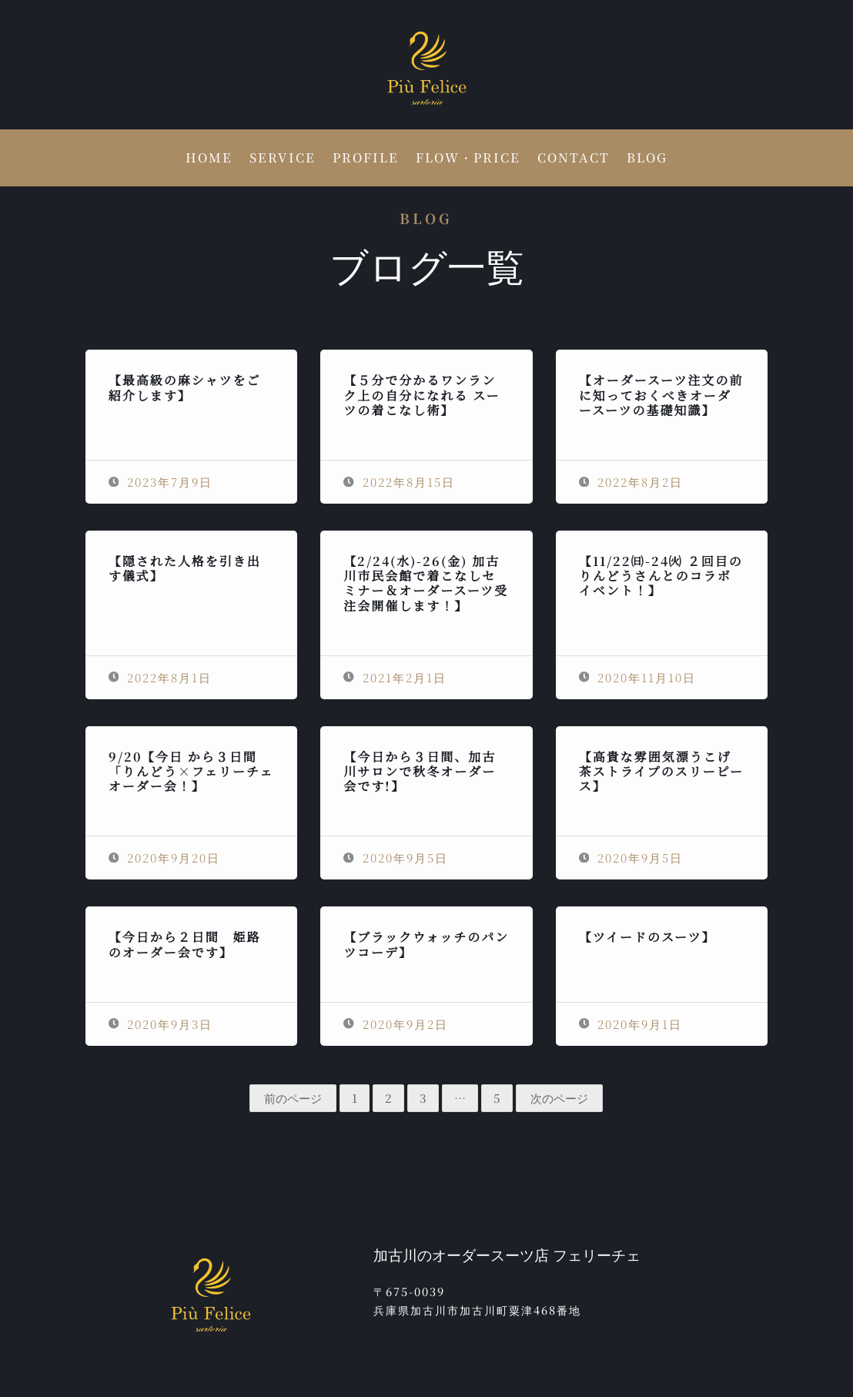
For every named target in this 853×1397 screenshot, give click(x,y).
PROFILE (366, 159)
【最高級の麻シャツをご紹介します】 (185, 387)
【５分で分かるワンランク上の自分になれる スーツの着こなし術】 (421, 394)
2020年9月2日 (395, 1024)
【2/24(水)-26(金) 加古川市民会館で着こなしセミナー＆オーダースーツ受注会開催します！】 (425, 583)
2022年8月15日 (399, 482)
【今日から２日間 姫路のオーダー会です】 (185, 944)
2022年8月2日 (631, 482)
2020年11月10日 (638, 677)
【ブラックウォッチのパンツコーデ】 (426, 944)
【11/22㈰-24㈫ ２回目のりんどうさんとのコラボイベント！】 (661, 575)
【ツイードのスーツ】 (647, 937)
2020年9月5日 (395, 857)
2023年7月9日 (161, 482)
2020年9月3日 (161, 1024)
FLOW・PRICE (468, 159)
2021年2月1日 (395, 677)
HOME (209, 159)
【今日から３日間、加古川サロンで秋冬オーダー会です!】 (419, 771)
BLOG (647, 159)
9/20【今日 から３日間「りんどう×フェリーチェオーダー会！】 (191, 771)
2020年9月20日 (165, 857)
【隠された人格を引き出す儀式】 (185, 568)
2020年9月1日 (631, 1024)
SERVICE (282, 159)
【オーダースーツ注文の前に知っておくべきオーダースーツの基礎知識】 (661, 394)
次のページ (559, 1098)
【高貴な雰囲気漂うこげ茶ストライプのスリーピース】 (661, 771)
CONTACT (573, 159)
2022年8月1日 (160, 677)
